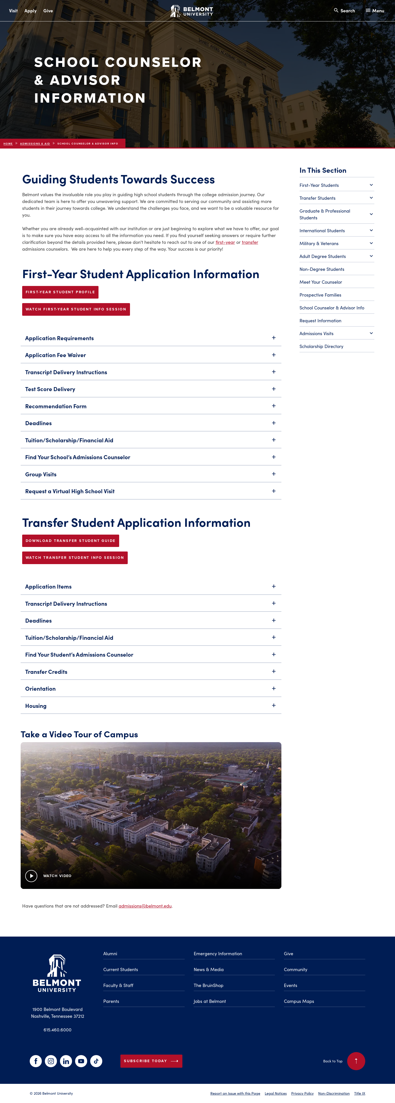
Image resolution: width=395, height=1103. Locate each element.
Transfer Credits (151, 674)
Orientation (151, 691)
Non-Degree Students (322, 269)
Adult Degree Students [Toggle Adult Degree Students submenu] (337, 256)
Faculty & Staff (118, 985)
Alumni (110, 953)
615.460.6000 (58, 1030)
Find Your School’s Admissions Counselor (151, 459)
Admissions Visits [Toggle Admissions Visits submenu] (337, 333)
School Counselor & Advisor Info (332, 308)
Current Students (120, 969)
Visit (13, 10)
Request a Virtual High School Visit (151, 494)
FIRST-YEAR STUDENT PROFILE (60, 292)
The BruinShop (208, 985)
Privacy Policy (302, 1093)
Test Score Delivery (151, 391)
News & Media (209, 969)
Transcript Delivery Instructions (151, 375)
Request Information (320, 320)
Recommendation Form (151, 409)
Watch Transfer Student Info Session (75, 557)
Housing (151, 708)
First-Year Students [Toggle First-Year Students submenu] (337, 185)
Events (290, 985)
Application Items (151, 589)
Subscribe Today (152, 1061)
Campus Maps (299, 1001)
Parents (111, 1001)
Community (295, 969)
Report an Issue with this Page (235, 1093)
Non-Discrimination (334, 1093)
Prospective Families (320, 295)
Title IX (359, 1093)
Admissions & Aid (35, 144)
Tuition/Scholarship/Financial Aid (151, 443)
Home (8, 144)
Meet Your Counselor (321, 282)
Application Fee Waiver (151, 357)
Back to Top (344, 1061)
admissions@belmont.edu (145, 906)
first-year (225, 242)
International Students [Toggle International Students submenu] (337, 230)
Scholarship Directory (321, 346)
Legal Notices (276, 1093)
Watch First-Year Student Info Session (76, 309)
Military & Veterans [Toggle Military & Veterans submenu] (337, 243)
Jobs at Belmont (210, 1001)
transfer (250, 242)
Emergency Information (218, 953)
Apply (30, 10)
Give (48, 10)
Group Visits (151, 477)
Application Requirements (151, 340)
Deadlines (151, 425)
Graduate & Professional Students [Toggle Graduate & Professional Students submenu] (337, 214)
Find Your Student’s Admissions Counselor (151, 657)
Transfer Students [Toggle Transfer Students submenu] (337, 198)
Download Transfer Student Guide (71, 540)
